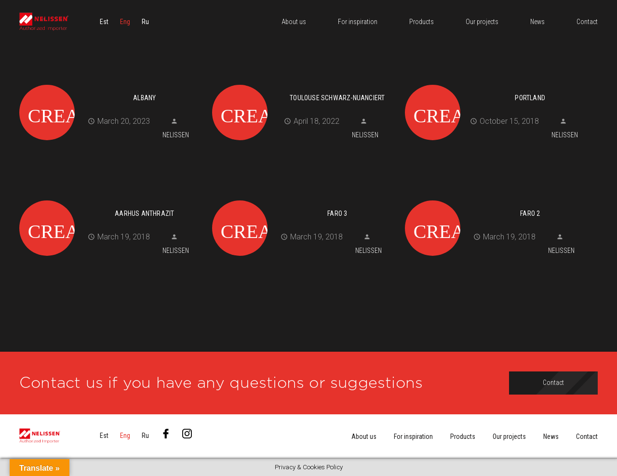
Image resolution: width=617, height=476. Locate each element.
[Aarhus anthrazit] (112, 199)
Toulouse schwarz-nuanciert (337, 98)
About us (363, 436)
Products (462, 436)
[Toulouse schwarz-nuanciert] (305, 83)
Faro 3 (337, 213)
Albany (144, 98)
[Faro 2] (497, 199)
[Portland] (497, 83)
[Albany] (112, 83)
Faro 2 (530, 213)
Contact (587, 436)
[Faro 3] (305, 199)
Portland (530, 98)
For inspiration (413, 436)
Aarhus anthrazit (144, 213)
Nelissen (175, 135)
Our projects (509, 436)
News (551, 436)
